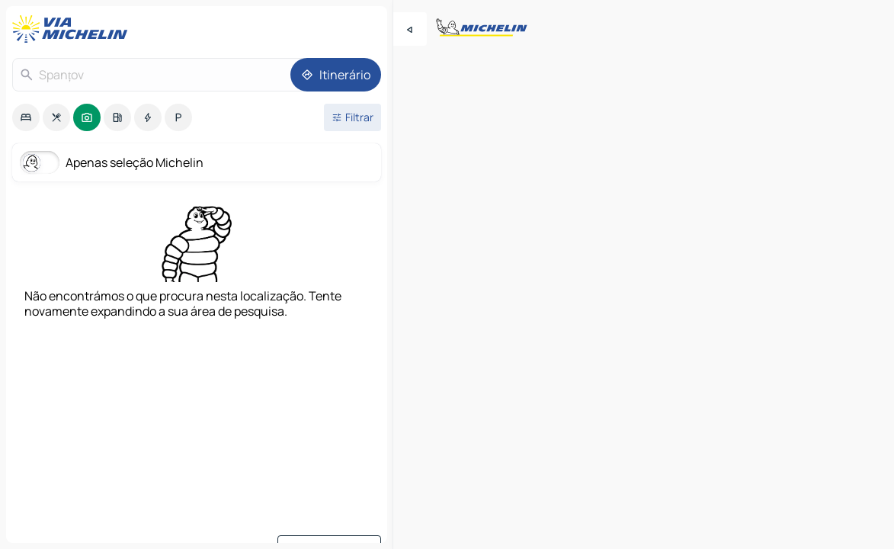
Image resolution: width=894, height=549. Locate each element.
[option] (26, 117)
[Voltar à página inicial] (73, 29)
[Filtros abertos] (352, 117)
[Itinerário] (335, 75)
